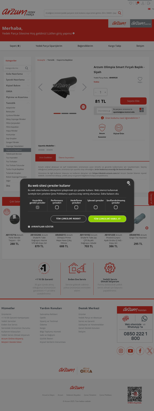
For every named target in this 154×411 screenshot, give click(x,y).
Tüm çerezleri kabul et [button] (107, 218)
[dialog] (77, 205)
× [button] (129, 185)
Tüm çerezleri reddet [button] (68, 218)
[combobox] (128, 182)
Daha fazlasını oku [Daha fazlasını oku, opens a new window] (110, 193)
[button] (40, 226)
